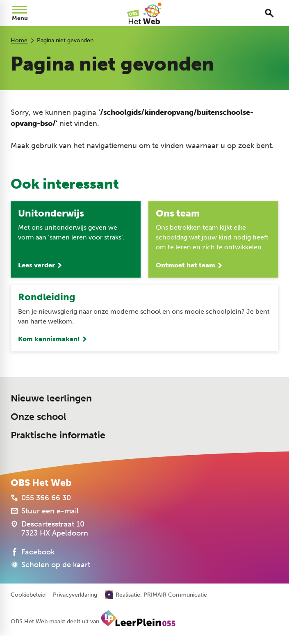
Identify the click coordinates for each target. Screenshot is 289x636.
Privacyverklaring (75, 595)
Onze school (38, 416)
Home (19, 40)
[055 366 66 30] (41, 497)
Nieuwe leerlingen (51, 398)
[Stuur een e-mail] (45, 510)
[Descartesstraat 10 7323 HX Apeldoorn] (49, 529)
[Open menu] (20, 13)
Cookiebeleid (28, 595)
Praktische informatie (58, 435)
